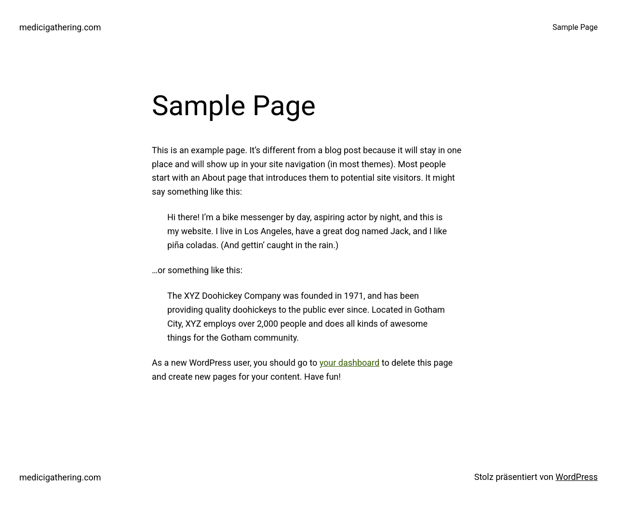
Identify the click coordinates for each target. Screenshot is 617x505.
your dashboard (350, 363)
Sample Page (575, 27)
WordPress (577, 477)
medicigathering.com (60, 27)
